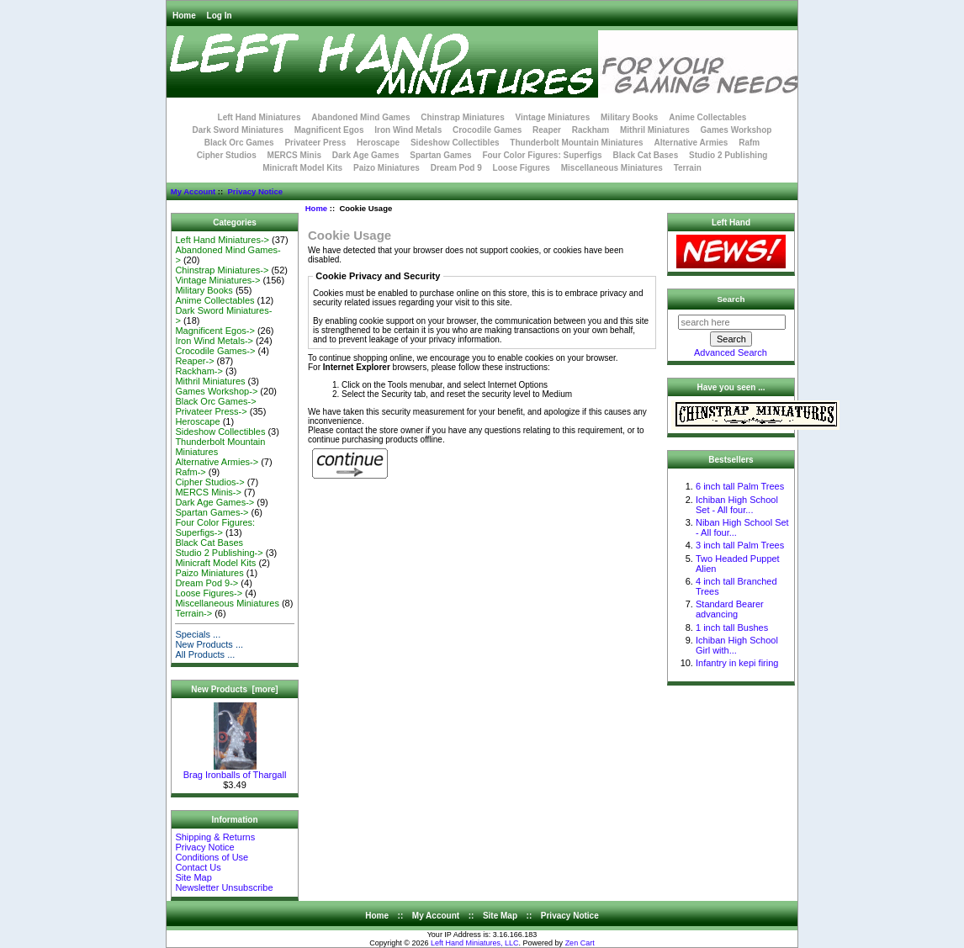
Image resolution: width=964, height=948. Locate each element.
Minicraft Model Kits (302, 167)
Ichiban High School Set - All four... (737, 505)
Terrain (688, 167)
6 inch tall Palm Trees (740, 486)
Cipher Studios (227, 155)
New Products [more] (234, 689)
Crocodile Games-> (215, 351)
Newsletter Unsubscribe (224, 887)
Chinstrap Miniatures (462, 117)
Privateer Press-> (210, 411)
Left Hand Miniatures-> (222, 240)
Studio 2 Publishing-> (218, 553)
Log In (219, 15)
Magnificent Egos (329, 130)
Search (731, 299)
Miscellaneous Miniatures (612, 167)
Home (184, 15)
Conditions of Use (211, 857)
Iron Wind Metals (408, 130)
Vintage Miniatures (553, 117)
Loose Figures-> (208, 593)
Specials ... (197, 634)
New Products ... (209, 644)
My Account (193, 191)
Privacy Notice (254, 191)
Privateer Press (315, 142)
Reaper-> (194, 361)
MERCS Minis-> (208, 492)
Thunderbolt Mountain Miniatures (576, 142)
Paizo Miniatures (386, 167)
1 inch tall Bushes (732, 627)
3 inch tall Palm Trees (740, 545)
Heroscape (378, 142)
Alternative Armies (691, 142)
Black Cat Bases (645, 155)
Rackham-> (199, 371)
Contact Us (197, 867)
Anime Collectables (707, 117)
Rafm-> (190, 472)
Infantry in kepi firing (737, 663)
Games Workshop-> (216, 391)
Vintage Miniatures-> (217, 280)
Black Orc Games (239, 142)
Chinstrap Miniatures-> (221, 270)
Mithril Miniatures (655, 130)
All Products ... (205, 654)
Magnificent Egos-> (214, 331)
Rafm (749, 142)
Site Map (193, 877)
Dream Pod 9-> (206, 583)
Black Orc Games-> (215, 401)
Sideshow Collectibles (455, 142)
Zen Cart (580, 943)
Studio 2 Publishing (728, 155)
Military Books (629, 117)
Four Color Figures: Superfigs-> (215, 527)
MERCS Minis (294, 155)
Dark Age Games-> (214, 502)
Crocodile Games (487, 130)
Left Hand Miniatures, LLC (475, 943)
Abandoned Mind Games (360, 117)
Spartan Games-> (211, 512)
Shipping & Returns (215, 837)
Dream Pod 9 (456, 167)
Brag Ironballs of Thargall (235, 770)
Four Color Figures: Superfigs (541, 155)
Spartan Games (440, 155)
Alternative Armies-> (216, 462)
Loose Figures (521, 167)
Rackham (590, 130)
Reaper (546, 130)
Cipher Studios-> (209, 482)
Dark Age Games (366, 155)
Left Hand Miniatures (259, 117)
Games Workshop (736, 130)
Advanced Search (730, 352)
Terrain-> (193, 613)
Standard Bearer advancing (730, 609)
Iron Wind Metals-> (214, 341)
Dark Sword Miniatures (238, 130)
